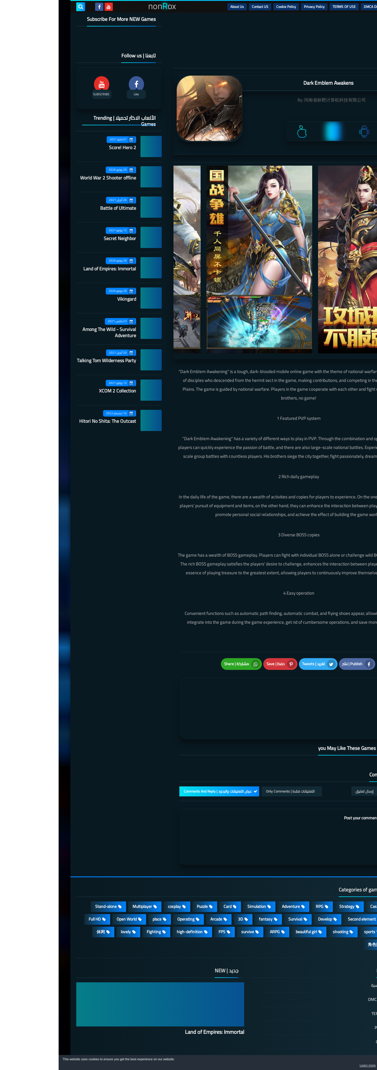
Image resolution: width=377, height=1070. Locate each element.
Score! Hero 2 (63, 147)
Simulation (198, 868)
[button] (354, 1063)
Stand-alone (47, 868)
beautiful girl (247, 894)
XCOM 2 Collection (58, 390)
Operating (127, 881)
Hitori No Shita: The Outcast (49, 421)
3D (181, 881)
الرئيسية (344, 6)
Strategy (288, 868)
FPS (163, 894)
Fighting (95, 894)
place (98, 881)
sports (311, 894)
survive (189, 894)
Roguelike (341, 881)
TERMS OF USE (285, 6)
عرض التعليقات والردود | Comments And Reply (159, 753)
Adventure (232, 868)
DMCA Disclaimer (318, 6)
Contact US (201, 6)
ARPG (216, 894)
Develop (266, 881)
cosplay (115, 868)
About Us (178, 6)
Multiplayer (83, 868)
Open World (68, 881)
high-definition (131, 894)
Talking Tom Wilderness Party (47, 360)
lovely (67, 894)
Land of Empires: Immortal (51, 268)
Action (344, 868)
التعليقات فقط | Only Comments (231, 753)
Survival (237, 881)
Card (169, 868)
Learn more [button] (320, 1065)
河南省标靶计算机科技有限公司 (276, 100)
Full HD (36, 881)
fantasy (207, 881)
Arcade (157, 881)
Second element (303, 881)
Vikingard (68, 298)
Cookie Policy (227, 6)
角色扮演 (317, 906)
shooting (282, 894)
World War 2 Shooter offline (49, 177)
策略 (346, 906)
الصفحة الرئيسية (326, 947)
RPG (261, 868)
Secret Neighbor (61, 238)
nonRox (315, 1052)
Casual (317, 868)
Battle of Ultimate (59, 208)
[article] (182, 684)
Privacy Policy (255, 6)
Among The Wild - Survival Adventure (50, 332)
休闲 (42, 894)
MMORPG (341, 894)
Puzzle (143, 868)
